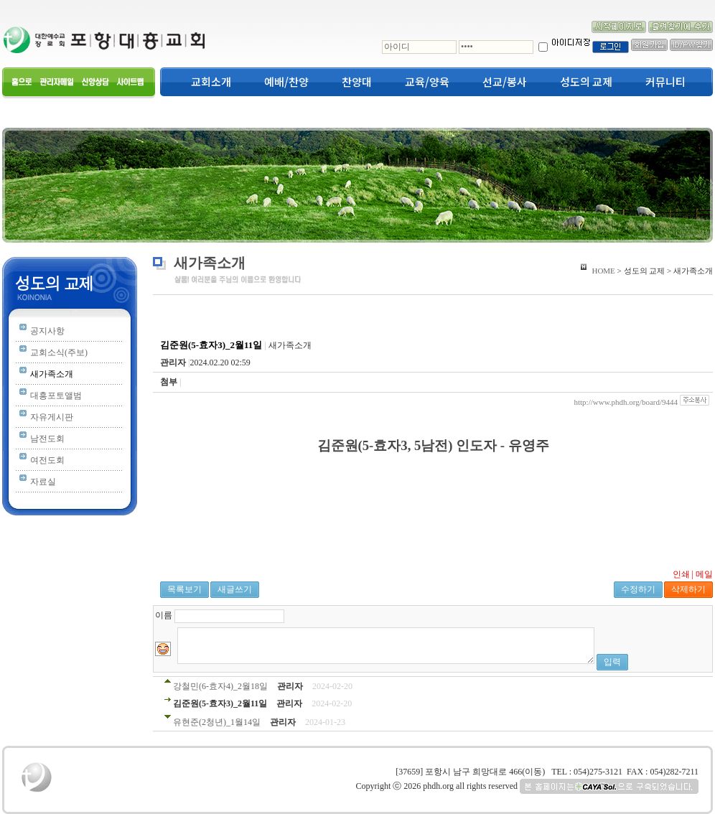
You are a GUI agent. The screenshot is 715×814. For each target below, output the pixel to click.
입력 (612, 662)
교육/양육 (427, 82)
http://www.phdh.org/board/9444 (626, 402)
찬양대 (357, 82)
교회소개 (211, 82)
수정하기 (638, 589)
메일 (704, 574)
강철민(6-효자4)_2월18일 (220, 686)
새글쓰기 (235, 589)
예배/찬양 (286, 82)
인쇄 (681, 574)
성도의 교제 (586, 82)
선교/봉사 (504, 82)
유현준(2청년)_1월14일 (217, 722)
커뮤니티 (665, 82)
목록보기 (184, 589)
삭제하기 (688, 589)
